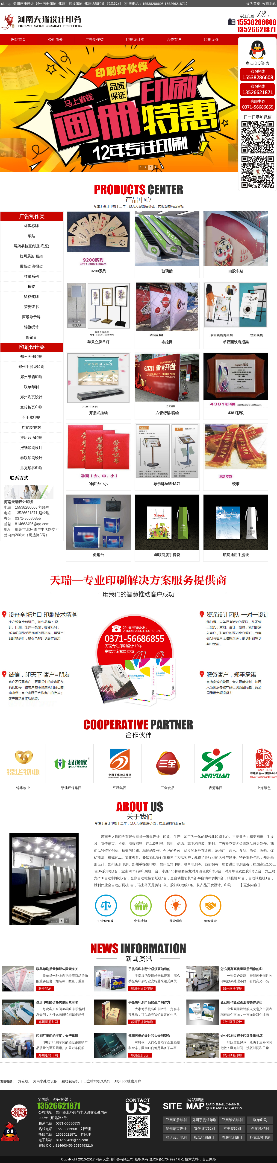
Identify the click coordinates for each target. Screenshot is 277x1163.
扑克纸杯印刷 (31, 468)
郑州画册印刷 (46, 4)
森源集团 (217, 788)
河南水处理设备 (45, 1081)
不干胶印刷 (31, 417)
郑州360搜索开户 (128, 1081)
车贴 (31, 236)
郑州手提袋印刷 (70, 4)
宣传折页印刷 (31, 407)
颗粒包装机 (70, 1081)
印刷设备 (211, 39)
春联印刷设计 (31, 458)
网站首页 (18, 39)
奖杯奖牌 (31, 297)
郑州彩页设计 (31, 397)
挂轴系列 (31, 276)
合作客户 (174, 39)
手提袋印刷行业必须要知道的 (149, 969)
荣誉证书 (31, 307)
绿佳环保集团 (72, 788)
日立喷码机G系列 (96, 1081)
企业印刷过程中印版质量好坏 (241, 1036)
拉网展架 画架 (31, 256)
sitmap (6, 4)
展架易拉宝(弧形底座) (31, 246)
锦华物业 (25, 788)
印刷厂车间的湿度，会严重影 (57, 1036)
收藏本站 (269, 4)
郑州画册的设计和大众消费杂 (149, 1036)
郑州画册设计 (23, 4)
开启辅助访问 (244, 3)
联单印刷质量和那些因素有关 (57, 969)
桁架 (31, 287)
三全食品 (169, 788)
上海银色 (265, 788)
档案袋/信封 (31, 427)
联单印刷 (114, 4)
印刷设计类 (135, 39)
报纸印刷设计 (31, 448)
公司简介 (55, 39)
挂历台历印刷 (31, 438)
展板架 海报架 (31, 266)
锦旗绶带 (31, 327)
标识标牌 (31, 226)
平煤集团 (121, 788)
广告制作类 (94, 39)
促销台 (31, 337)
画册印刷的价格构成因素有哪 (57, 1002)
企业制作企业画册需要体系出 (241, 1002)
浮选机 (23, 1081)
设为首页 (253, 4)
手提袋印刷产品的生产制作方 (149, 1002)
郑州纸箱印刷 (94, 4)
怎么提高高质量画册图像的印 (241, 969)
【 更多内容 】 (250, 885)
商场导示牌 (31, 317)
